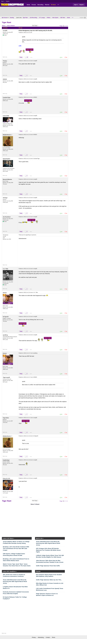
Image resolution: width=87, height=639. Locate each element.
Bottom (13, 25)
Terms (53, 637)
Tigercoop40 (6, 377)
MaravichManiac (7, 179)
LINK (20, 45)
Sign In (2, 1)
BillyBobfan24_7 (7, 134)
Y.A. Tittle (5, 268)
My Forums (5, 17)
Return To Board (35, 504)
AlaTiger (5, 197)
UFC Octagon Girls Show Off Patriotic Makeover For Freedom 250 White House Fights (48, 550)
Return (3, 25)
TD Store (53, 4)
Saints (68, 17)
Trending (12, 17)
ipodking (5, 335)
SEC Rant (62, 17)
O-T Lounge (42, 17)
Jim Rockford (6, 217)
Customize (82, 17)
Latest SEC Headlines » (10, 571)
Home (28, 4)
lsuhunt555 (6, 115)
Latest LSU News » (8, 538)
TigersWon (6, 418)
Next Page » (35, 25)
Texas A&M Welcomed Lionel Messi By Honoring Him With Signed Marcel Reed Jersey (48, 543)
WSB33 (5, 79)
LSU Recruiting (33, 17)
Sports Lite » (40, 538)
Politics (48, 17)
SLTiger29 (5, 316)
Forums (34, 4)
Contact (48, 637)
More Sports (55, 17)
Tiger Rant (25, 17)
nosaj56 (5, 30)
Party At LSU (6, 478)
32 (26, 57)
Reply (21, 57)
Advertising (41, 637)
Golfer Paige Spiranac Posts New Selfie (48, 565)
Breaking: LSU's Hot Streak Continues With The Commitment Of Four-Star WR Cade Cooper (16, 548)
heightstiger (6, 460)
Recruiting (40, 4)
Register (8, 1)
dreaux (5, 292)
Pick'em (47, 4)
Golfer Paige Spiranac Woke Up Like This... (49, 579)
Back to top (5, 57)
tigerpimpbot (6, 158)
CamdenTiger (6, 97)
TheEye (5, 61)
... (58, 4)
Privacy (34, 637)
